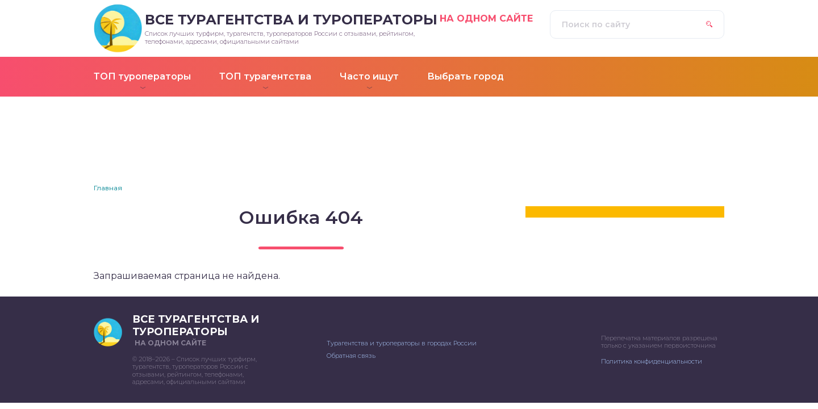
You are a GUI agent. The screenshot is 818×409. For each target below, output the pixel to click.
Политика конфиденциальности (651, 361)
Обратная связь (351, 356)
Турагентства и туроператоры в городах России (402, 343)
